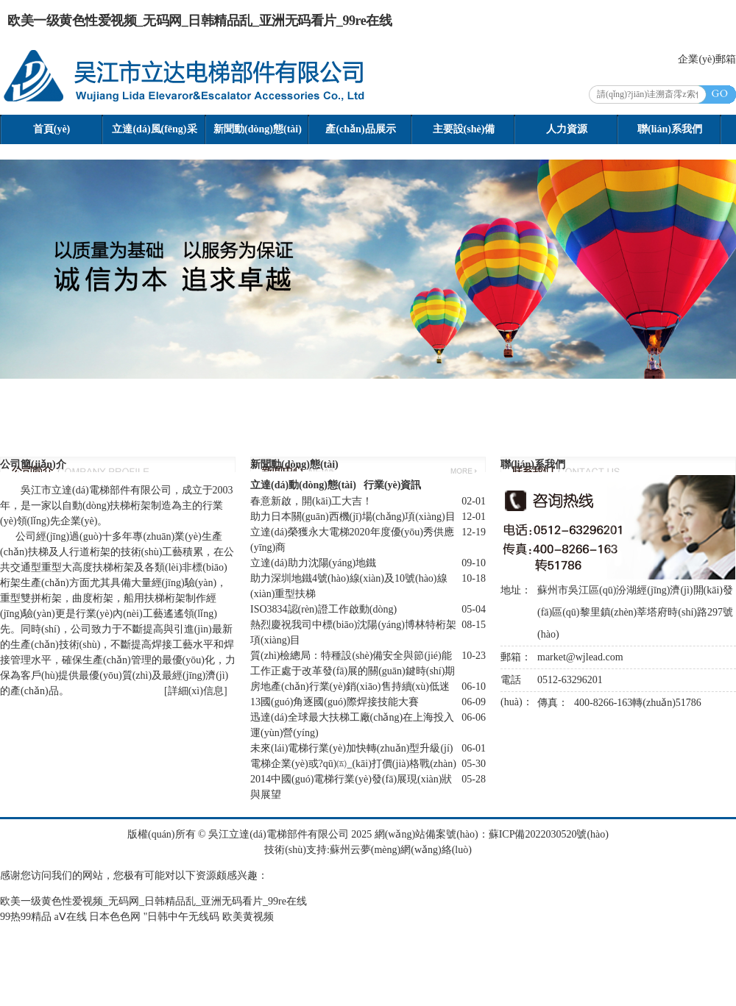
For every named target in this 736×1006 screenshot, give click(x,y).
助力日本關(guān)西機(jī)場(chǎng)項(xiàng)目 (353, 516)
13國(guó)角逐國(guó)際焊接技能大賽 (334, 701)
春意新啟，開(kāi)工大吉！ (311, 501)
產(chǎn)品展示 (360, 129)
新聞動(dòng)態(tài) (257, 129)
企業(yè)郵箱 (707, 59)
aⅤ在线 (70, 916)
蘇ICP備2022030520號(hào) (549, 834)
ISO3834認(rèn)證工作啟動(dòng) (323, 609)
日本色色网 (115, 916)
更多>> (463, 470)
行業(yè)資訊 (393, 484)
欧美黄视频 (248, 916)
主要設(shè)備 (464, 129)
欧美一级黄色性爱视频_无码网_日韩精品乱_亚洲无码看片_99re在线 (199, 20)
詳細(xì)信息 (196, 690)
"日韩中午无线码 (182, 916)
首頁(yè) (52, 129)
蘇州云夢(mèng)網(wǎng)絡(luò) (401, 849)
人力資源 (566, 129)
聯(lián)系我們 (669, 129)
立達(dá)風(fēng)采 (154, 129)
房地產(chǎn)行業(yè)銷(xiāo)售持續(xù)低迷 (350, 686)
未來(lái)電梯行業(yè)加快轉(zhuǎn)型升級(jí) (351, 748)
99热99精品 (26, 916)
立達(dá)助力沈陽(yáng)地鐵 (313, 562)
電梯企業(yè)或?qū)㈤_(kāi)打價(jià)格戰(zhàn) (353, 763)
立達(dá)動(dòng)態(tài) (303, 484)
